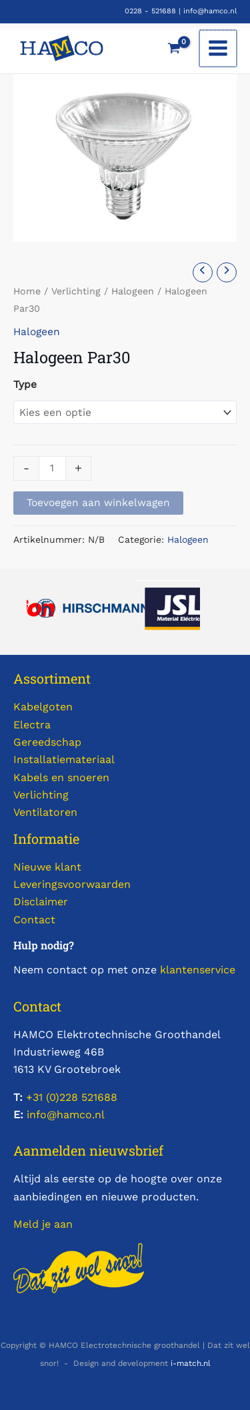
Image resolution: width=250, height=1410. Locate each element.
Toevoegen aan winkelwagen (98, 503)
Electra (32, 724)
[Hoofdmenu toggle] (219, 49)
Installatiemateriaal (64, 759)
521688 (97, 1097)
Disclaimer (40, 901)
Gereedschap (47, 742)
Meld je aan (43, 1224)
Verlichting (76, 291)
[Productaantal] (52, 468)
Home (27, 291)
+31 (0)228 (52, 1097)
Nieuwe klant (47, 867)
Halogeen (132, 291)
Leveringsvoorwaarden (72, 884)
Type (25, 385)
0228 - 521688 (150, 11)
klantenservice (197, 969)
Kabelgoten (43, 706)
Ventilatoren (45, 812)
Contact (34, 919)
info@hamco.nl (210, 11)
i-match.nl (191, 1363)
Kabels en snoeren (61, 777)
